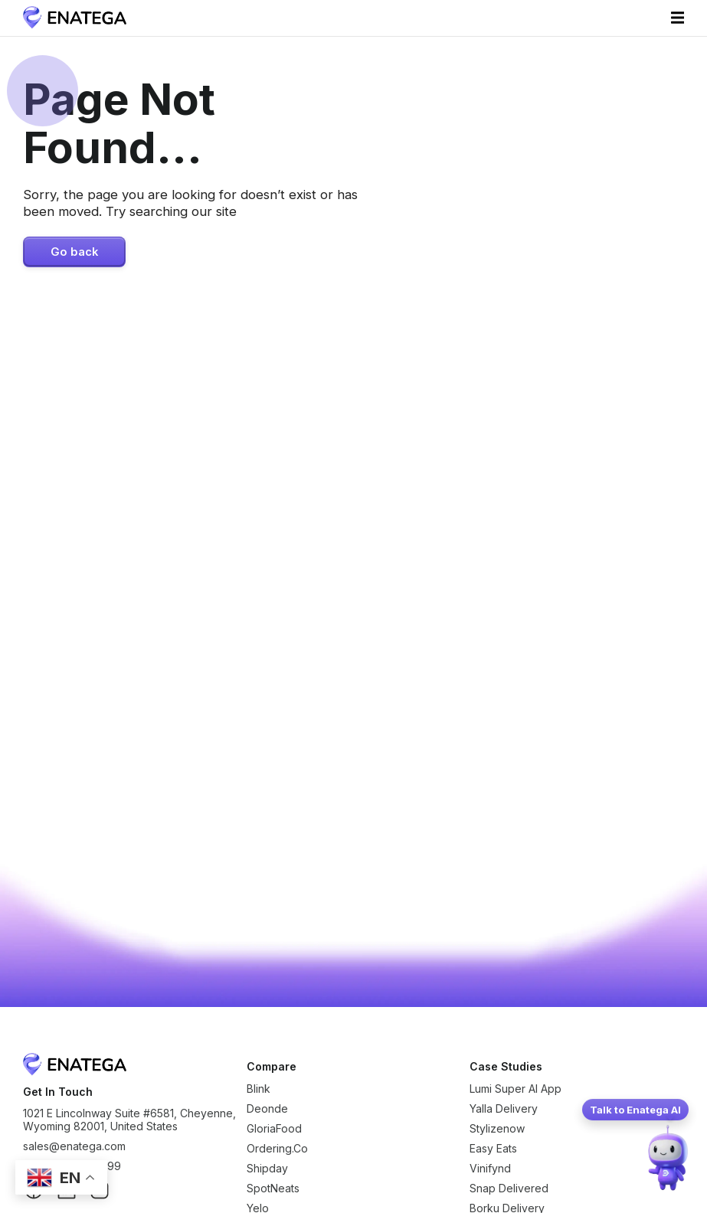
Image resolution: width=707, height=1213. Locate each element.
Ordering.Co (277, 1148)
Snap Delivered (509, 1188)
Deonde (267, 1108)
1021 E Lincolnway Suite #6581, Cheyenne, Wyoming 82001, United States (129, 1120)
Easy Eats (493, 1148)
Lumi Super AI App (515, 1088)
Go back (74, 252)
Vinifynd (490, 1168)
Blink (258, 1088)
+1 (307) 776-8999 (72, 1165)
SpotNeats (273, 1188)
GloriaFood (274, 1128)
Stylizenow (497, 1128)
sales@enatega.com (74, 1146)
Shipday (267, 1168)
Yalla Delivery (504, 1108)
